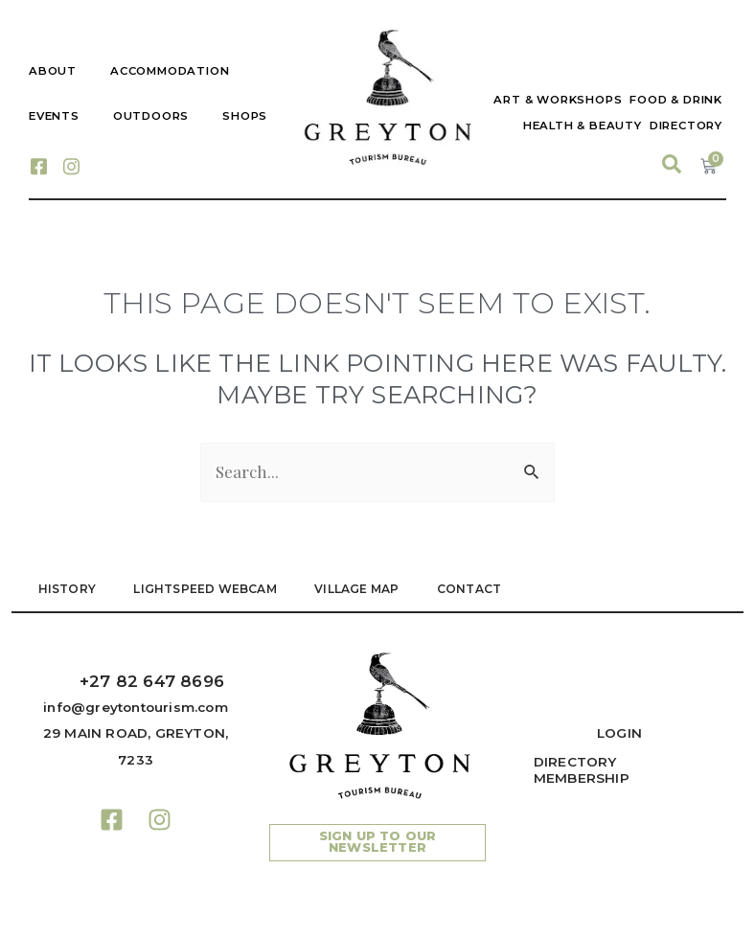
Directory (686, 125)
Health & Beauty (582, 125)
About (53, 71)
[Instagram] (71, 164)
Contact (471, 589)
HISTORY (67, 589)
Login (619, 733)
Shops (244, 116)
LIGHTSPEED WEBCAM (205, 589)
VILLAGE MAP (358, 589)
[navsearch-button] (671, 165)
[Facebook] (38, 164)
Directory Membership (581, 770)
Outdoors (151, 116)
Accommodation (169, 71)
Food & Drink (675, 99)
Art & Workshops (557, 99)
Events (54, 116)
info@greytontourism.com (135, 707)
